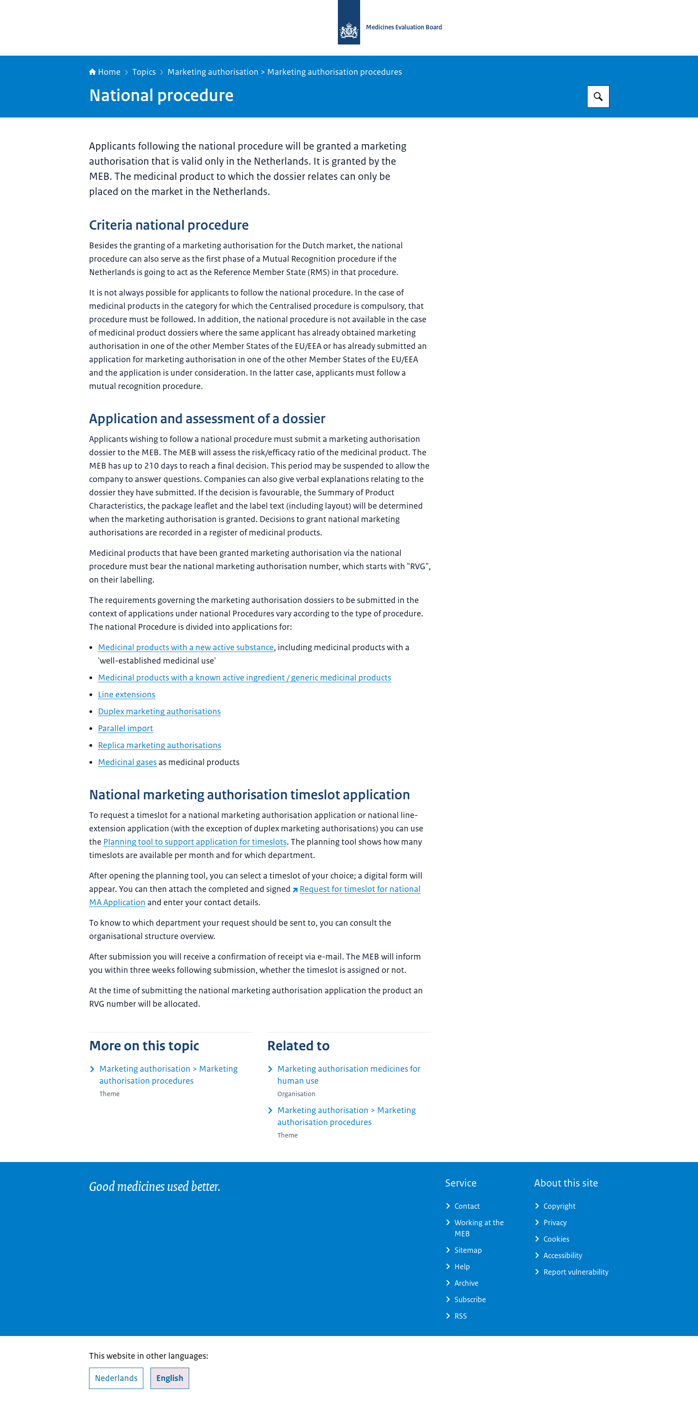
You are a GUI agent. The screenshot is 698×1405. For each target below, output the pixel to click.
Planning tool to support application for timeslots (195, 842)
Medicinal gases (127, 762)
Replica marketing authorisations (159, 745)
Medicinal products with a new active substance (186, 647)
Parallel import (125, 728)
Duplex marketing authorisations (159, 711)
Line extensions (126, 694)
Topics (144, 72)
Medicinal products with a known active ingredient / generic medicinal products (244, 677)
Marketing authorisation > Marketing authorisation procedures (284, 72)
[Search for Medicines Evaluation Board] (598, 96)
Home (105, 72)
